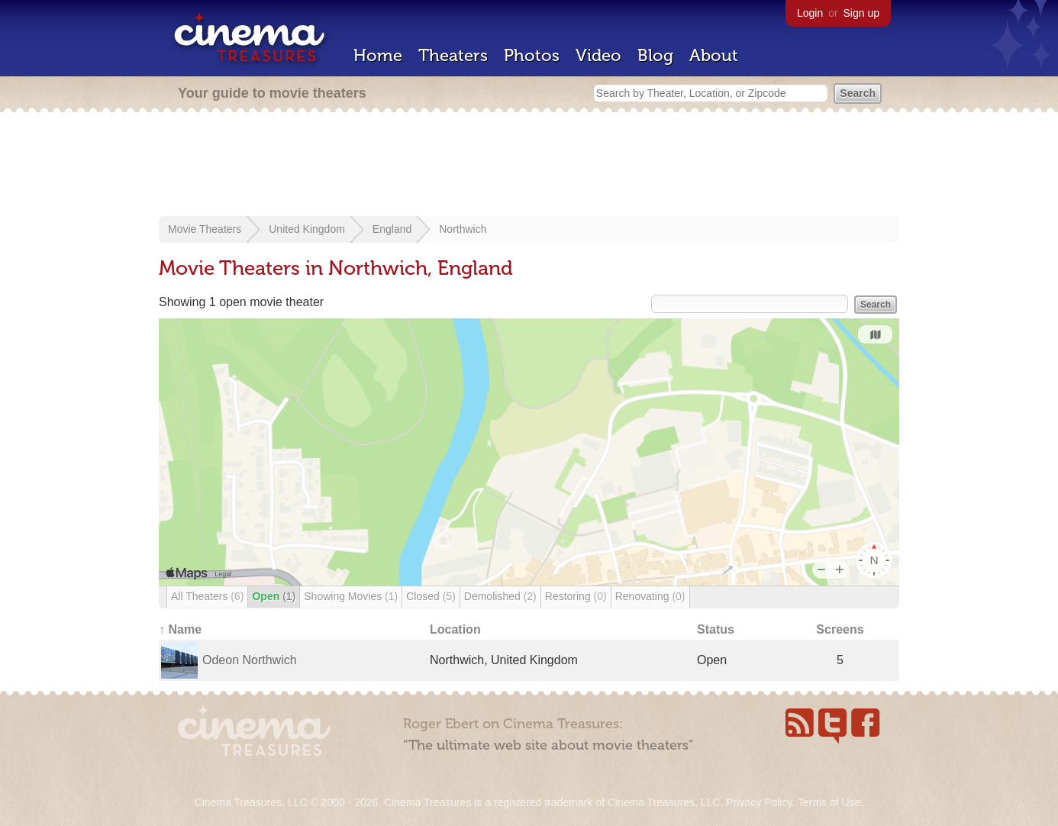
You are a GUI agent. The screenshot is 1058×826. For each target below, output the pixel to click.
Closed (431, 596)
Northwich (462, 229)
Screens (839, 629)
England (392, 229)
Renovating (650, 596)
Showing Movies (351, 596)
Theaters (453, 55)
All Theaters (207, 596)
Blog (655, 55)
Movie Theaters (204, 229)
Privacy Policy (759, 802)
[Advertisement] (529, 165)
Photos (532, 55)
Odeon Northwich (249, 659)
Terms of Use (829, 802)
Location (455, 629)
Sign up (861, 13)
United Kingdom (307, 229)
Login (810, 13)
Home (377, 55)
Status (715, 629)
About (713, 55)
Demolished (500, 596)
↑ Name (180, 629)
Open (273, 596)
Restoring (576, 596)
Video (598, 55)
